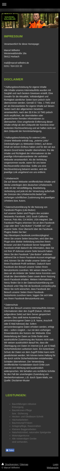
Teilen (10, 450)
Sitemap (24, 464)
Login (55, 464)
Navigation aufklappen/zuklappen (30, 4)
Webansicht (52, 467)
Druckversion (10, 464)
